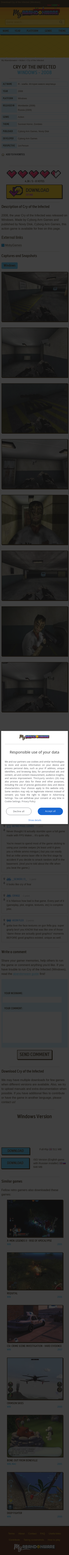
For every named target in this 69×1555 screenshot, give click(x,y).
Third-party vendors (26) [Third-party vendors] (46, 778)
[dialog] (34, 777)
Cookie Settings (13, 801)
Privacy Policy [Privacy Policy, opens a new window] (29, 801)
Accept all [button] (50, 811)
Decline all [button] (18, 811)
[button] (34, 820)
